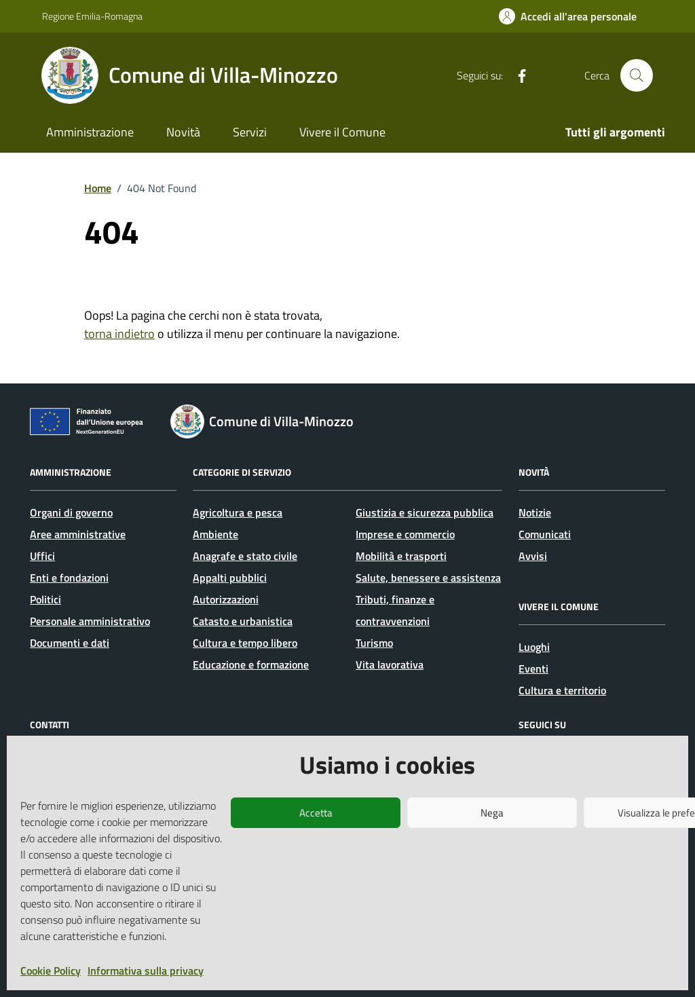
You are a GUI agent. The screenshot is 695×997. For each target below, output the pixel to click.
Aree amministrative (78, 534)
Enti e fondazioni (69, 577)
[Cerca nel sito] (636, 75)
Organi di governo (71, 512)
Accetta (316, 813)
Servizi (250, 132)
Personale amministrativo (90, 621)
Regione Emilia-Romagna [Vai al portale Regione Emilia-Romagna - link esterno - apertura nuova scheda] (92, 16)
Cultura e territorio (562, 690)
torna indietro (119, 333)
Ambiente (215, 534)
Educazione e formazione (251, 664)
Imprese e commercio (405, 534)
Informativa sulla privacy (146, 970)
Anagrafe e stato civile (245, 556)
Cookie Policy (50, 970)
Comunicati (545, 534)
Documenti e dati (69, 643)
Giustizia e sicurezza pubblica (424, 512)
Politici (45, 599)
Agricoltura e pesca (237, 512)
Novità (183, 132)
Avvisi (533, 556)
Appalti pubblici (230, 577)
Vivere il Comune (342, 132)
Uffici (42, 556)
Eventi (533, 668)
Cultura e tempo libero (245, 643)
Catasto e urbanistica (243, 621)
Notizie (535, 512)
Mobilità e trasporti (401, 556)
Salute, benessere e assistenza (428, 577)
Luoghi (534, 647)
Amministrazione (90, 132)
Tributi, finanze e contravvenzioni (395, 610)
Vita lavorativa (390, 664)
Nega (492, 813)
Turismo (374, 643)
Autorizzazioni (226, 599)
